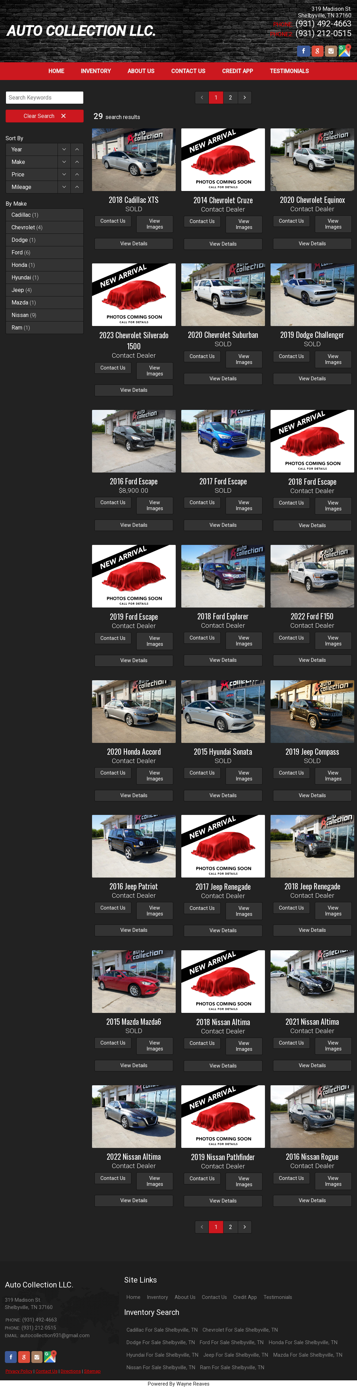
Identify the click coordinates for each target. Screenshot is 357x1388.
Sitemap (92, 1371)
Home (133, 1297)
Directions (71, 1371)
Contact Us (47, 1371)
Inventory (157, 1297)
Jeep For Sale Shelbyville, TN (235, 1355)
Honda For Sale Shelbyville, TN (303, 1343)
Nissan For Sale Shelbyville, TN (161, 1368)
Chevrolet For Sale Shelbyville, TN (240, 1330)
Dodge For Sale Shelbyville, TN (161, 1343)
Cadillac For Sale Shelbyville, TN (162, 1330)
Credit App (245, 1297)
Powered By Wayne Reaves (179, 1384)
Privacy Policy (19, 1371)
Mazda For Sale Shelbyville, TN (307, 1355)
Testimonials (278, 1297)
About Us (185, 1297)
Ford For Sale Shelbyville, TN (232, 1343)
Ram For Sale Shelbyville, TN (232, 1368)
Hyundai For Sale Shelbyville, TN (162, 1355)
